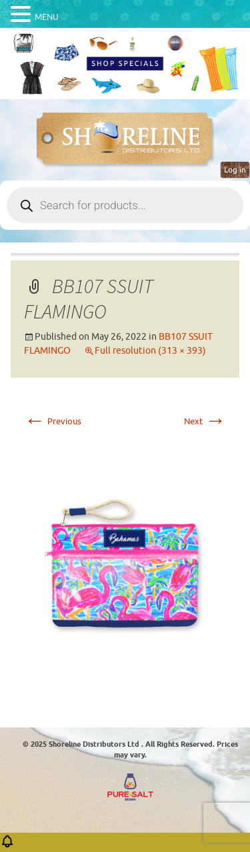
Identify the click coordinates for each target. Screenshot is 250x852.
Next (205, 421)
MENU (47, 17)
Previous (52, 421)
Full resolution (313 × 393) (150, 350)
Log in (235, 170)
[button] (7, 845)
